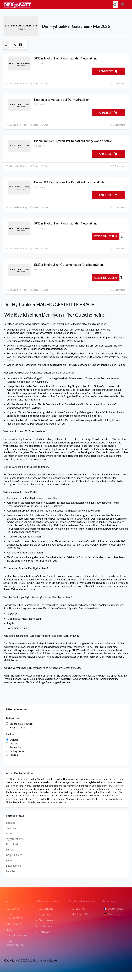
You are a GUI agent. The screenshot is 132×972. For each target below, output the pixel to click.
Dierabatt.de (114, 914)
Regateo (10, 822)
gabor (9, 860)
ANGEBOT (108, 71)
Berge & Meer (14, 854)
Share (34, 83)
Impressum (13, 924)
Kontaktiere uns (16, 935)
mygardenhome (15, 839)
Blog (9, 929)
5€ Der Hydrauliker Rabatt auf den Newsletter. (65, 58)
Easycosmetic (13, 865)
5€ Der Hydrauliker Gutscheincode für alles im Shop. (69, 264)
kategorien (78, 908)
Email (45, 83)
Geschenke (46, 920)
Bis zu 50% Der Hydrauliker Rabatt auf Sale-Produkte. (70, 182)
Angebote (45, 914)
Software (45, 932)
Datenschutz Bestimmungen (16, 943)
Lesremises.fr (114, 908)
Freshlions (11, 871)
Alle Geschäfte (80, 914)
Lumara (10, 849)
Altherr (9, 833)
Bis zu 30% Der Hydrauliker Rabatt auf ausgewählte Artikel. (73, 141)
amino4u (11, 828)
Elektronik (45, 926)
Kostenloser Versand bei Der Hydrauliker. (62, 99)
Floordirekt (12, 844)
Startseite (12, 908)
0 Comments (117, 83)
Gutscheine (46, 908)
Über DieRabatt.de (14, 916)
